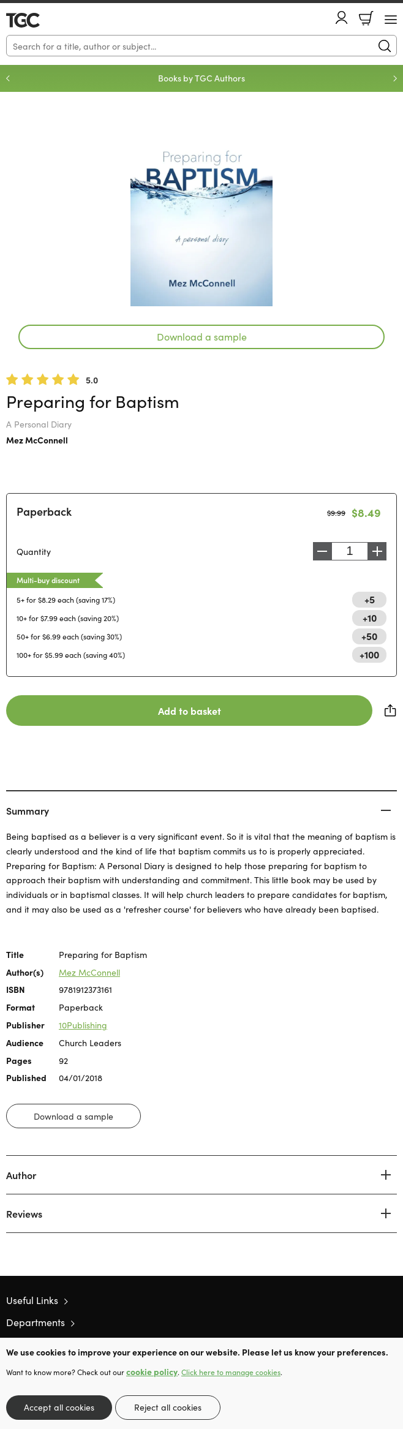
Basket (366, 18)
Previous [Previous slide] (8, 78)
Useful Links (32, 1299)
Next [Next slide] (395, 78)
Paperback (44, 511)
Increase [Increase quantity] (377, 551)
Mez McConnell (37, 440)
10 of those (41, 20)
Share (391, 710)
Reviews (24, 1213)
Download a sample (202, 336)
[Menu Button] (391, 19)
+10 (370, 617)
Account (342, 17)
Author (21, 1175)
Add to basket (189, 710)
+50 (369, 636)
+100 (369, 654)
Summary (27, 810)
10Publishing (83, 1025)
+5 (369, 599)
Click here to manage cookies (231, 1372)
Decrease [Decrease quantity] (322, 551)
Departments (35, 1322)
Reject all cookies (168, 1407)
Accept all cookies (59, 1407)
